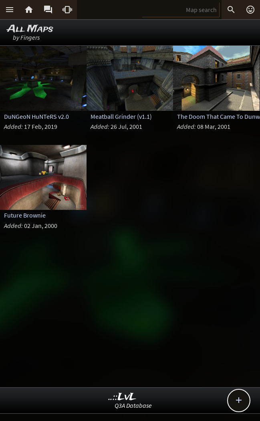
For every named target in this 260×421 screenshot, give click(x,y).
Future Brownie (25, 215)
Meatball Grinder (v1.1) (121, 116)
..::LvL (122, 397)
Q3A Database (133, 405)
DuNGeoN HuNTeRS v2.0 (36, 116)
